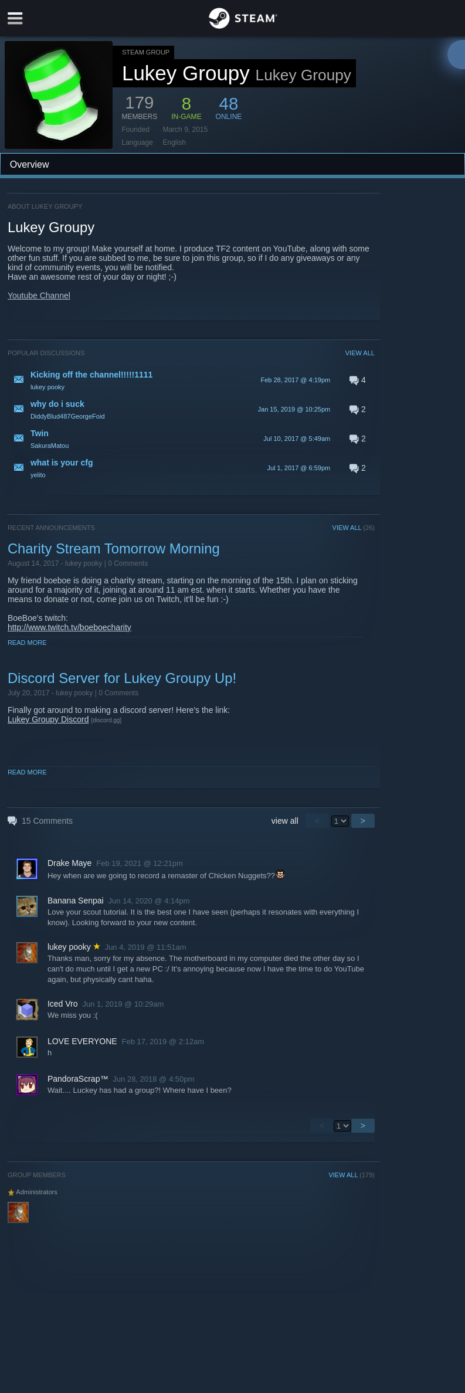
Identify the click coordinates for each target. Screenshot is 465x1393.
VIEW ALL (360, 352)
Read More (27, 642)
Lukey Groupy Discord (48, 719)
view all (284, 820)
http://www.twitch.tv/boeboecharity (69, 627)
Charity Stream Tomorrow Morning (114, 548)
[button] (191, 380)
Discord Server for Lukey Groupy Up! (122, 678)
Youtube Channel (39, 295)
